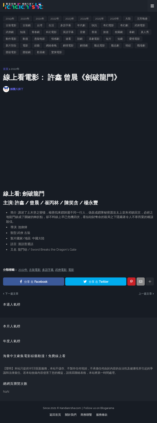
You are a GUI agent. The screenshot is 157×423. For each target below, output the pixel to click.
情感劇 (55, 38)
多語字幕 (65, 25)
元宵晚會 (142, 18)
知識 (22, 32)
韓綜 (128, 45)
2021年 (40, 18)
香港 (94, 32)
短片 (108, 38)
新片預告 (11, 45)
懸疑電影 (11, 52)
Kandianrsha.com (70, 408)
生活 (51, 25)
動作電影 (11, 38)
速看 (68, 38)
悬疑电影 (39, 38)
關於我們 (70, 414)
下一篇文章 (11, 293)
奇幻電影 (108, 25)
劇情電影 (68, 45)
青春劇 (36, 32)
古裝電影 (11, 25)
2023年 (69, 18)
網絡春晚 (51, 45)
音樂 (82, 32)
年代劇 (81, 25)
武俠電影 (140, 25)
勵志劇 (115, 45)
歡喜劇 (41, 52)
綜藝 (37, 45)
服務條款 (102, 414)
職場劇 (141, 45)
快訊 (94, 25)
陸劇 (80, 38)
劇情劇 (84, 45)
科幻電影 (51, 32)
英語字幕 (68, 32)
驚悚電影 (56, 52)
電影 (25, 45)
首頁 (5, 69)
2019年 (10, 18)
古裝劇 (27, 25)
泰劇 (132, 32)
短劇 (120, 38)
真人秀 (145, 32)
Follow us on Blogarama (99, 408)
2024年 (84, 18)
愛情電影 (134, 38)
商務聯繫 (86, 414)
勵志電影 (99, 45)
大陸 (128, 18)
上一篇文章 (145, 293)
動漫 (25, 38)
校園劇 (119, 32)
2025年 (99, 18)
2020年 (25, 18)
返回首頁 (55, 414)
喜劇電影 (94, 38)
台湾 (39, 25)
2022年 (54, 18)
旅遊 (106, 32)
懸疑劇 (27, 52)
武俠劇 (10, 32)
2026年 (114, 18)
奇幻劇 (124, 25)
